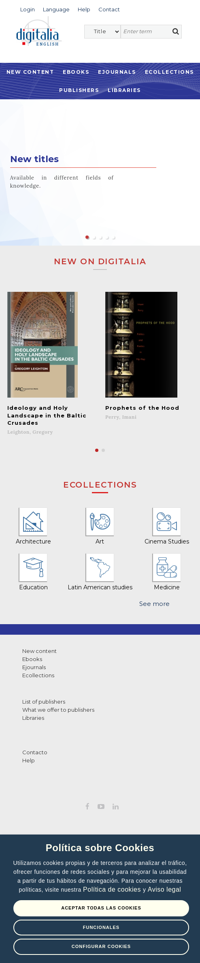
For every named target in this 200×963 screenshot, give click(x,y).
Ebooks (76, 72)
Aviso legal (164, 889)
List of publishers (43, 701)
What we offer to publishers (58, 709)
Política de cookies (113, 889)
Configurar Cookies (101, 946)
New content (39, 651)
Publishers (79, 90)
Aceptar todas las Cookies (101, 907)
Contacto (34, 752)
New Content (30, 72)
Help (28, 760)
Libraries (124, 90)
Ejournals (117, 72)
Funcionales (101, 927)
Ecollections (169, 72)
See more (154, 604)
